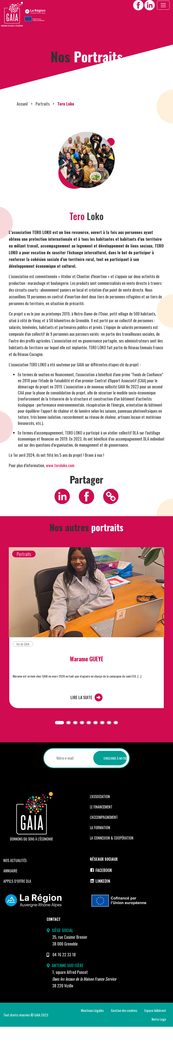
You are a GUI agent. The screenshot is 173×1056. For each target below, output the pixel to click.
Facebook (101, 899)
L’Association (100, 826)
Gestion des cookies (124, 1039)
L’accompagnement (104, 846)
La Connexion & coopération (111, 867)
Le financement (101, 836)
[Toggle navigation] (163, 5)
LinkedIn (100, 910)
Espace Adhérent (155, 1039)
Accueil (22, 133)
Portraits (43, 133)
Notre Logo (159, 1048)
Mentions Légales (92, 1039)
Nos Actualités (15, 889)
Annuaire (10, 900)
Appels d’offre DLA (17, 910)
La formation (100, 857)
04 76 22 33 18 (64, 984)
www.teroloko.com (60, 495)
